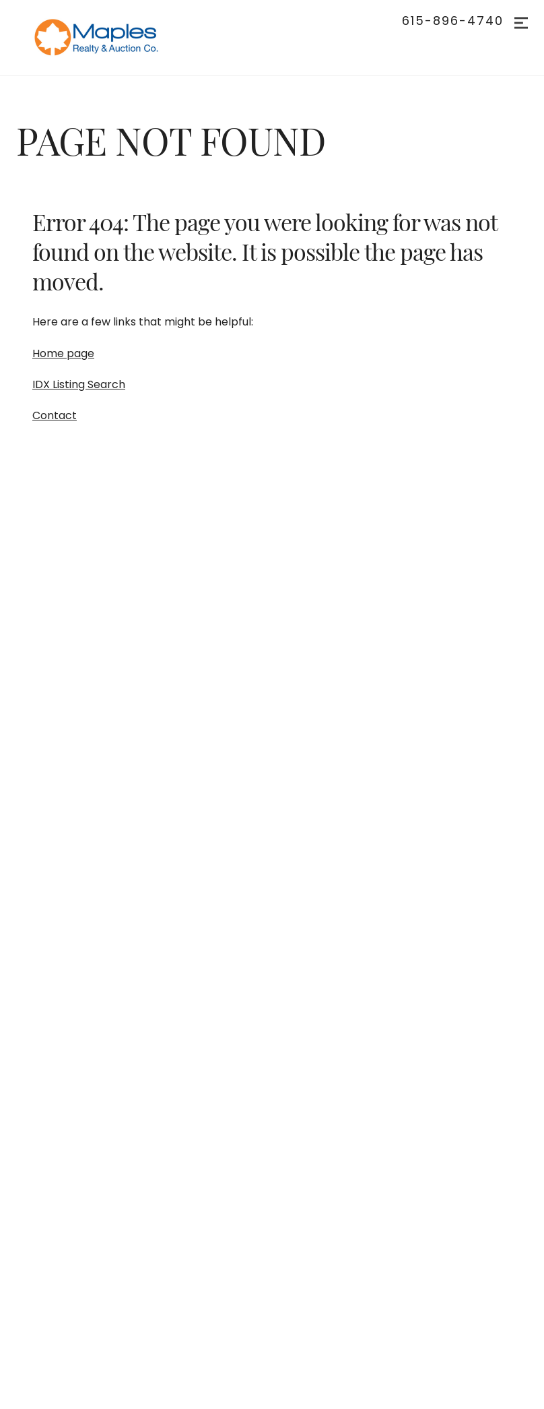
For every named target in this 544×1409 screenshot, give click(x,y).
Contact (54, 415)
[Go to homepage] (110, 37)
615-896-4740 (453, 21)
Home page (63, 353)
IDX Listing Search (78, 384)
